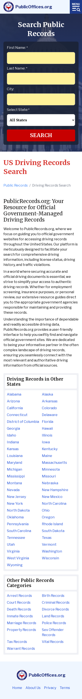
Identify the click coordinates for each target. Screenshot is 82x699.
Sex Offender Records (53, 632)
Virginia (13, 551)
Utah (11, 544)
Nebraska (50, 483)
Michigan (14, 469)
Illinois (47, 435)
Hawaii (47, 428)
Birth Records (53, 596)
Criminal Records (56, 602)
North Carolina (54, 504)
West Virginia (18, 558)
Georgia (13, 428)
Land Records (53, 616)
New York (15, 504)
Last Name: (17, 68)
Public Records (15, 185)
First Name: (17, 48)
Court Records (18, 602)
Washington (52, 551)
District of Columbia (23, 422)
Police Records (54, 623)
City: (10, 89)
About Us (33, 688)
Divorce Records (55, 609)
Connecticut (17, 415)
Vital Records (53, 642)
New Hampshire (55, 490)
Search (41, 135)
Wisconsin (50, 558)
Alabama (14, 394)
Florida (47, 422)
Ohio (46, 510)
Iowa (46, 442)
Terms (65, 688)
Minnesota (51, 469)
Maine (47, 456)
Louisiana (15, 456)
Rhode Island (52, 524)
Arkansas (50, 401)
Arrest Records (19, 596)
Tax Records (17, 642)
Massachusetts (54, 463)
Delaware (50, 415)
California (15, 408)
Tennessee (16, 538)
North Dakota (18, 510)
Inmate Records (20, 616)
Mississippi (16, 476)
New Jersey (16, 497)
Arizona (13, 401)
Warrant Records (21, 649)
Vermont (49, 544)
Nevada (13, 490)
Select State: (18, 110)
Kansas (13, 449)
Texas (47, 538)
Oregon (48, 517)
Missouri (49, 476)
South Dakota (53, 531)
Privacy (50, 688)
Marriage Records (21, 623)
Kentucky (50, 449)
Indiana (13, 442)
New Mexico (52, 497)
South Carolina (19, 531)
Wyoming (15, 565)
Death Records (19, 609)
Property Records (21, 630)
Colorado (49, 408)
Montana (14, 483)
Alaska (47, 394)
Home (17, 688)
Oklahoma (15, 517)
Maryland (14, 463)
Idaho (11, 435)
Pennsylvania (18, 524)
